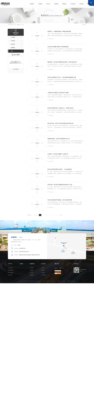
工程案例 (40, 3)
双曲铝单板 (10, 267)
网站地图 (69, 281)
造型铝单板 (10, 275)
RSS (72, 281)
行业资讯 (32, 270)
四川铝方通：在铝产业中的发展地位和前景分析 (60, 123)
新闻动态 (64, 3)
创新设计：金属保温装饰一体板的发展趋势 (59, 31)
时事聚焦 (32, 275)
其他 (23, 24)
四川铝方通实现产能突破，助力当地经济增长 (59, 200)
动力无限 (63, 281)
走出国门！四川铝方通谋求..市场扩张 (57, 154)
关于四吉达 (73, 3)
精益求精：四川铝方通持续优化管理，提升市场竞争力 (62, 62)
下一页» (60, 215)
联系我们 (82, 3)
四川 (63, 268)
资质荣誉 (56, 3)
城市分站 (56, 268)
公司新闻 (32, 267)
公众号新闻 (43, 275)
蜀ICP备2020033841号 (51, 281)
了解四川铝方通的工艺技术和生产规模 (58, 92)
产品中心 (48, 3)
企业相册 (43, 272)
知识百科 (32, 272)
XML (74, 281)
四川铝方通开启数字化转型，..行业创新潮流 (59, 169)
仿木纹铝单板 (10, 272)
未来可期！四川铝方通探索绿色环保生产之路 (59, 184)
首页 (15, 24)
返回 (84, 24)
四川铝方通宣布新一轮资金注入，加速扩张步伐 (60, 108)
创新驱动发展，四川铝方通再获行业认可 (58, 138)
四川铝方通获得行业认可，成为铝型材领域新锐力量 (61, 77)
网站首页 (32, 3)
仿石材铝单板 (10, 270)
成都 (61, 268)
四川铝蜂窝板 (15, 69)
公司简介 (43, 267)
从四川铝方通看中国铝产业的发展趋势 (58, 46)
